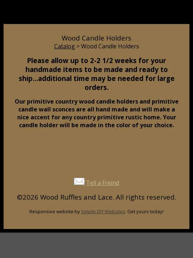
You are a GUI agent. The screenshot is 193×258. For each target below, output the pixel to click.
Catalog (64, 46)
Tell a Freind (102, 183)
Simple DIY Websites (103, 211)
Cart (143, 15)
